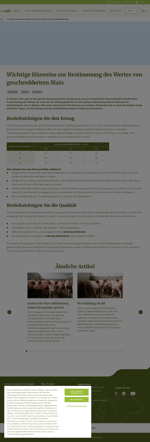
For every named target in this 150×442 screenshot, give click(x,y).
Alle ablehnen (76, 399)
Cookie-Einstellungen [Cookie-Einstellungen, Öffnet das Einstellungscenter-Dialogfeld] (76, 406)
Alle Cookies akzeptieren (77, 392)
